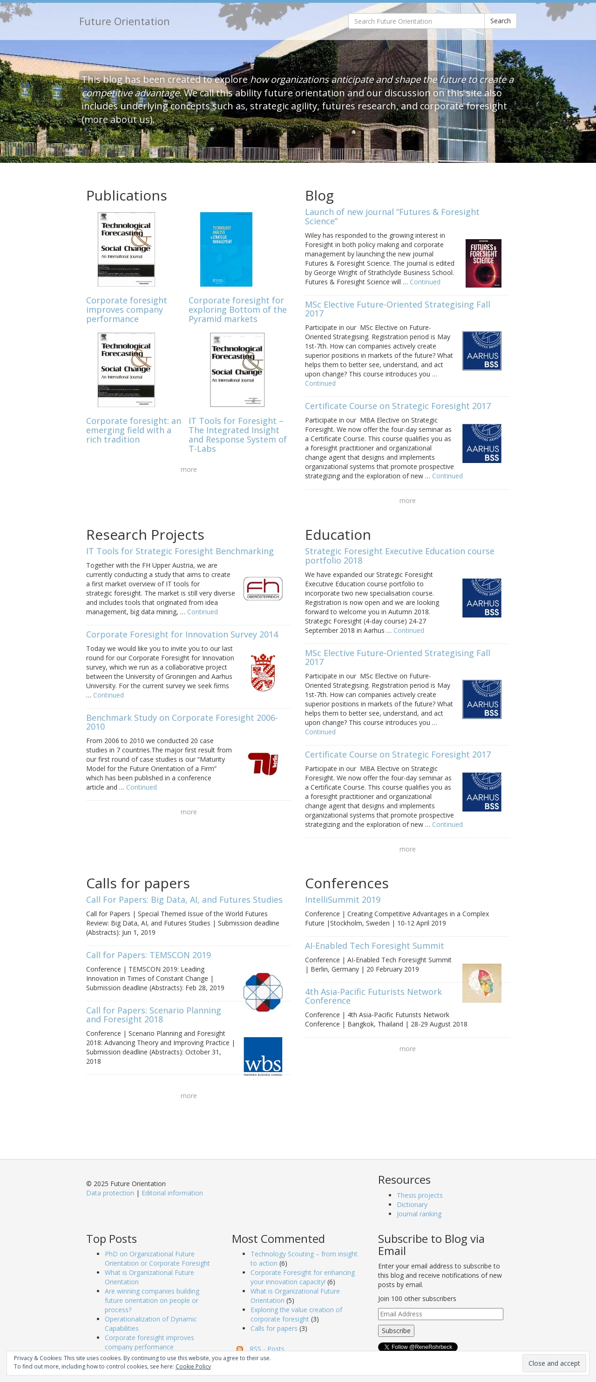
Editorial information (172, 1192)
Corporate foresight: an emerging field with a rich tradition (133, 430)
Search (500, 20)
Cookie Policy (193, 1366)
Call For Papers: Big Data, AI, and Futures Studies (184, 899)
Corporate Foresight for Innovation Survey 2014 (182, 634)
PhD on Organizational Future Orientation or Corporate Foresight (157, 1258)
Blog (319, 195)
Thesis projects (420, 1195)
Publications (126, 195)
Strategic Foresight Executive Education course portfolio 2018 (399, 555)
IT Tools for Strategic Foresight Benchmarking (180, 551)
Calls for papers (138, 882)
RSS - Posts (267, 1348)
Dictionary (412, 1204)
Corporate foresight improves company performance (126, 309)
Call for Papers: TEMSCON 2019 (148, 954)
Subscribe (396, 1330)
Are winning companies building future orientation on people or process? (152, 1300)
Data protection (110, 1192)
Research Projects (145, 534)
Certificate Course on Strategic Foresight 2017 (398, 405)
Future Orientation (124, 21)
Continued (425, 281)
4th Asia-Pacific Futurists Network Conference (373, 996)
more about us (117, 119)
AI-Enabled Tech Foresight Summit (374, 945)
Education (338, 534)
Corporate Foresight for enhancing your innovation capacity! (303, 1277)
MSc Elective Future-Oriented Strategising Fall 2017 (397, 309)
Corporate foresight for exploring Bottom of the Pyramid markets (238, 309)
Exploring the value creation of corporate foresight (296, 1314)
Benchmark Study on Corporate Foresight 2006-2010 (182, 722)
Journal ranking (419, 1213)
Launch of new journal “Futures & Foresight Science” (392, 216)
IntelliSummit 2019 (342, 899)
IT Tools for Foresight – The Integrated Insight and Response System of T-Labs (238, 434)
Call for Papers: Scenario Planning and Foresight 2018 (153, 1015)
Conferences (347, 882)
